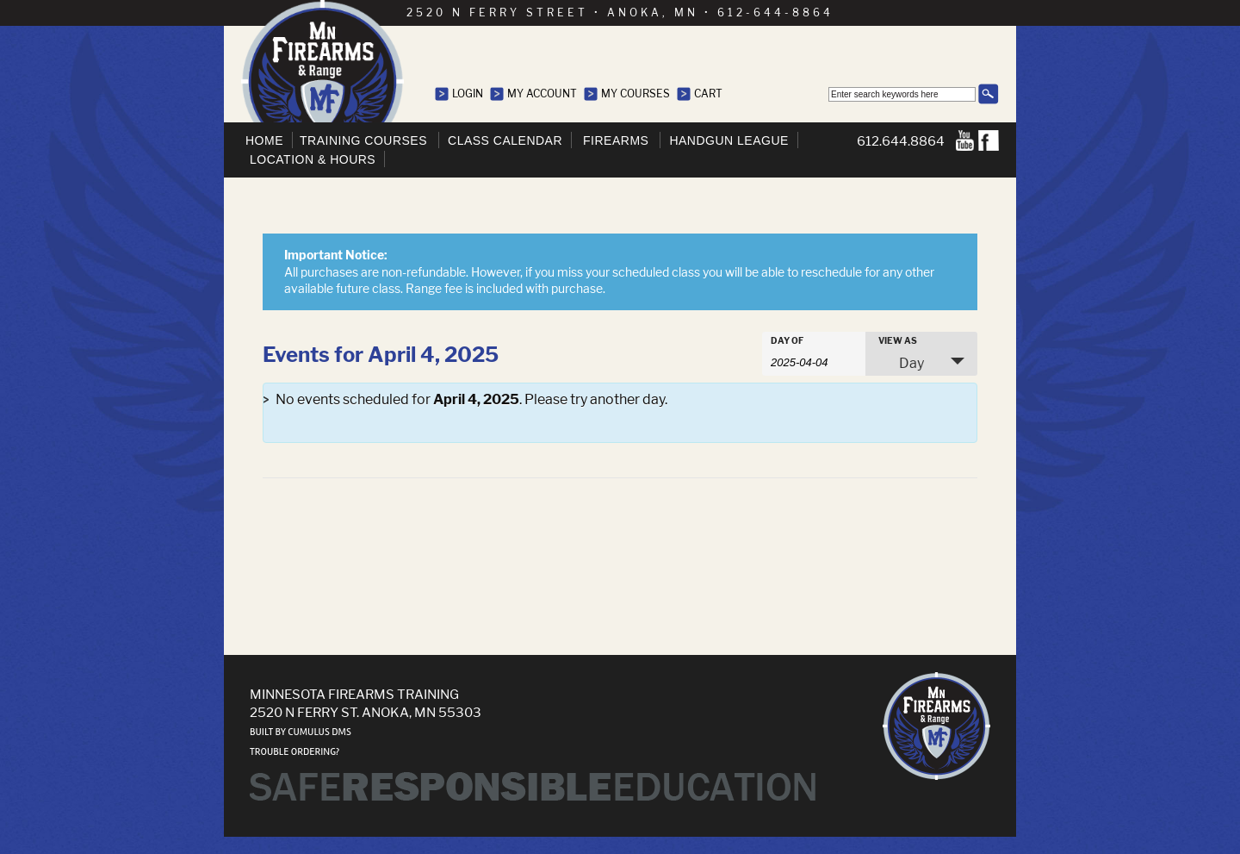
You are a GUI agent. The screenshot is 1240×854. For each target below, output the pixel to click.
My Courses (635, 93)
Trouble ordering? (294, 751)
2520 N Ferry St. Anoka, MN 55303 (365, 712)
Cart (708, 93)
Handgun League (728, 140)
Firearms (615, 140)
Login (467, 93)
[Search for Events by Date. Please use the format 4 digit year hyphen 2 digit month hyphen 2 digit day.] (814, 361)
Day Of (787, 340)
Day (901, 362)
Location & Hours (312, 159)
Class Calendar (505, 140)
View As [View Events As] (897, 340)
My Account (542, 93)
